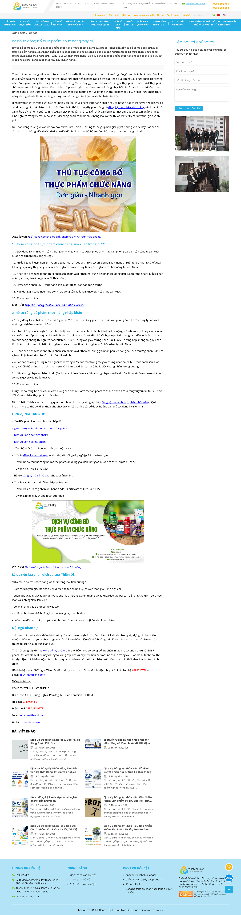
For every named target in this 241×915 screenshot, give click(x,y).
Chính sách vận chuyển (83, 874)
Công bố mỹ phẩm (57, 23)
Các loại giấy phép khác (177, 23)
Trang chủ (100, 14)
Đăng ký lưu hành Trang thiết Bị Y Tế (99, 23)
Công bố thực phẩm (25, 23)
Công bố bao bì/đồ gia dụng (41, 23)
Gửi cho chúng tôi (189, 108)
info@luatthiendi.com (195, 3)
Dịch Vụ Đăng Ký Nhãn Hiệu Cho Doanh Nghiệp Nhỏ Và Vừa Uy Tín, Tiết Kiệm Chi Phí (212, 23)
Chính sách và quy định (83, 884)
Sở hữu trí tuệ (129, 23)
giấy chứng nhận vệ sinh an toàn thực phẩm (40, 428)
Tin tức (160, 14)
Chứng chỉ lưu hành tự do (159, 23)
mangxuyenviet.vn (152, 909)
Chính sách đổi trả (80, 879)
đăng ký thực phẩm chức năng (126, 107)
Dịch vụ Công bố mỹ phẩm (29, 441)
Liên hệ (186, 14)
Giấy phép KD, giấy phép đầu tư (144, 879)
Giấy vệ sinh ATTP (118, 24)
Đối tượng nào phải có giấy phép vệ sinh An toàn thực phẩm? (65, 236)
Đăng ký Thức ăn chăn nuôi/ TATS (75, 23)
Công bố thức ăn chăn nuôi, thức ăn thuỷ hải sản (149, 890)
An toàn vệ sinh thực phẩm (141, 874)
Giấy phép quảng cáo (143, 23)
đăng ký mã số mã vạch (36, 475)
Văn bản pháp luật (144, 14)
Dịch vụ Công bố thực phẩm (30, 435)
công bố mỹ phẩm (54, 650)
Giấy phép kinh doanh (10, 23)
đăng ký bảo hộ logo (35, 455)
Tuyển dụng (173, 14)
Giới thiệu (114, 14)
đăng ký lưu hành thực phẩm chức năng (125, 402)
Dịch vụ (126, 14)
